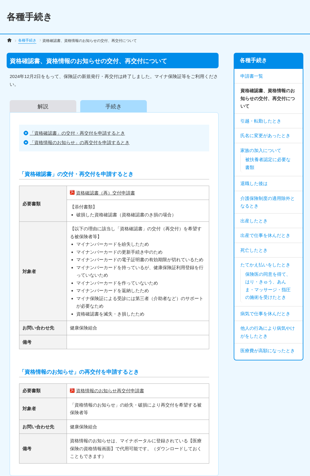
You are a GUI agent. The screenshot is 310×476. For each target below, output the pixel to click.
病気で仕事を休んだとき (265, 313)
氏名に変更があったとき (265, 135)
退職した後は (254, 183)
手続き (113, 106)
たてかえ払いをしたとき (265, 264)
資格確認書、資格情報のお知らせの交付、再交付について (267, 98)
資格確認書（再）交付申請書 (105, 192)
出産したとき (254, 220)
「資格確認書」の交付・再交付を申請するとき (77, 133)
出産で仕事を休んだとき (265, 235)
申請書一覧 (251, 76)
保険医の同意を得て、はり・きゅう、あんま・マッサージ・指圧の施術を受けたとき (268, 286)
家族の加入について (260, 150)
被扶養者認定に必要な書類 (268, 163)
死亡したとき (254, 250)
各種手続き (27, 40)
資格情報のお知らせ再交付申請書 (110, 390)
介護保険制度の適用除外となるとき (267, 202)
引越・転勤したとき (260, 120)
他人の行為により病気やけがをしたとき (267, 332)
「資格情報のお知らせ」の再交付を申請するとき (80, 142)
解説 (43, 106)
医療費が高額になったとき (267, 350)
